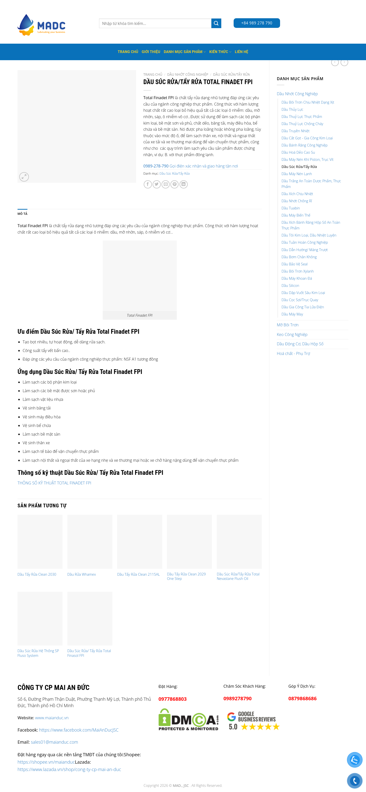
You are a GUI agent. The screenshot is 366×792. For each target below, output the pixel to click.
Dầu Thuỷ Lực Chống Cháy (302, 123)
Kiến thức (220, 52)
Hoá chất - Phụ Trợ (293, 353)
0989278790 (238, 698)
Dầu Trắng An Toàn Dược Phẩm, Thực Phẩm (311, 184)
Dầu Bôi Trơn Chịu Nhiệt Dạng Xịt (308, 102)
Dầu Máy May (292, 314)
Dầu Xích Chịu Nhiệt (297, 193)
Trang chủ (153, 74)
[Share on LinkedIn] (184, 184)
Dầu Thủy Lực (292, 109)
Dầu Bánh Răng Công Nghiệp (304, 145)
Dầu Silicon (290, 285)
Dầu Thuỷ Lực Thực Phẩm (302, 116)
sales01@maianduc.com (54, 742)
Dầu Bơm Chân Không (299, 257)
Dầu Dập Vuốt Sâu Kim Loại (303, 292)
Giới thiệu (151, 52)
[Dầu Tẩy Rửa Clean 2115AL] (139, 542)
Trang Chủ (128, 52)
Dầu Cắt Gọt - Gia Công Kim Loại (307, 138)
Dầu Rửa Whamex (81, 574)
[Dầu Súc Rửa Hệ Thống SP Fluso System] (40, 618)
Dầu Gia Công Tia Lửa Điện (303, 307)
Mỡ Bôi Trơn (288, 325)
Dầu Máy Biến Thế (296, 215)
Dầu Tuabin (291, 208)
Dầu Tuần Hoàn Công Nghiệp (305, 242)
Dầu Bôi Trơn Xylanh (298, 271)
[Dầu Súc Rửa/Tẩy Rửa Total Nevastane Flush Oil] (239, 542)
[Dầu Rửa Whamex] (89, 542)
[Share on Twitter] (157, 184)
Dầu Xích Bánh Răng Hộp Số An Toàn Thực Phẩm (311, 225)
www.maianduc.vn (52, 717)
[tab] (22, 214)
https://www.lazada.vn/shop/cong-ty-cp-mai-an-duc (69, 769)
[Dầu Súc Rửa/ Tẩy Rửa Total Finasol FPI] (89, 618)
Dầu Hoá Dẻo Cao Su (298, 152)
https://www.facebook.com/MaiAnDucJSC (79, 730)
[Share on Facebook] (148, 184)
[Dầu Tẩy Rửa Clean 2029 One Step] (189, 542)
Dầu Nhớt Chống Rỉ (297, 201)
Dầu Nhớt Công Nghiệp (297, 93)
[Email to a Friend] (166, 184)
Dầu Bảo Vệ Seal (294, 264)
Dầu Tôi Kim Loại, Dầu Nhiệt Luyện (309, 235)
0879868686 (302, 698)
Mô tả (22, 214)
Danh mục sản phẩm (185, 52)
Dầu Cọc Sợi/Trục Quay (300, 299)
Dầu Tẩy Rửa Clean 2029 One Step (186, 576)
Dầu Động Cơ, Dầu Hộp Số (300, 344)
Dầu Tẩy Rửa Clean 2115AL (138, 574)
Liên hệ (241, 52)
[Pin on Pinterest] (174, 184)
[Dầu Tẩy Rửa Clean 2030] (40, 542)
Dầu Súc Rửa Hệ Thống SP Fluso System (38, 653)
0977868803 (173, 699)
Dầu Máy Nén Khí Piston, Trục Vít (307, 159)
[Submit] (216, 23)
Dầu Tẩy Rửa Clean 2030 (37, 574)
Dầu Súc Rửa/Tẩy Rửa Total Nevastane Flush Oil (238, 576)
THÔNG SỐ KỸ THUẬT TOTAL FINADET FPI (54, 483)
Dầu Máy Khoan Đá (297, 278)
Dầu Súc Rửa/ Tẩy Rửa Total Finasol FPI (89, 653)
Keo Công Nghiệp (292, 334)
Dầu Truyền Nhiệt (295, 131)
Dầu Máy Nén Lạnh (297, 173)
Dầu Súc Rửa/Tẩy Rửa (299, 166)
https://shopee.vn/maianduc (46, 762)
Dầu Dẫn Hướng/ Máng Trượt (305, 249)
